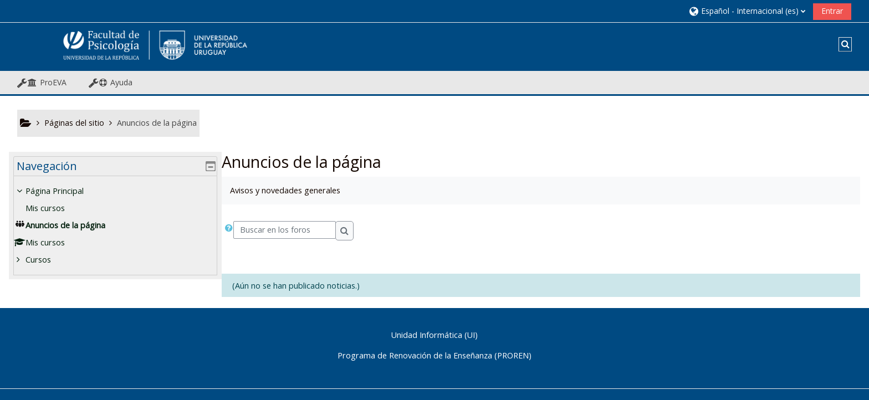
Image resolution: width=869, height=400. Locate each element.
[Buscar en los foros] (284, 230)
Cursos (46, 259)
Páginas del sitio (74, 122)
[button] (746, 10)
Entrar (832, 11)
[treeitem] (115, 225)
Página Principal (62, 191)
